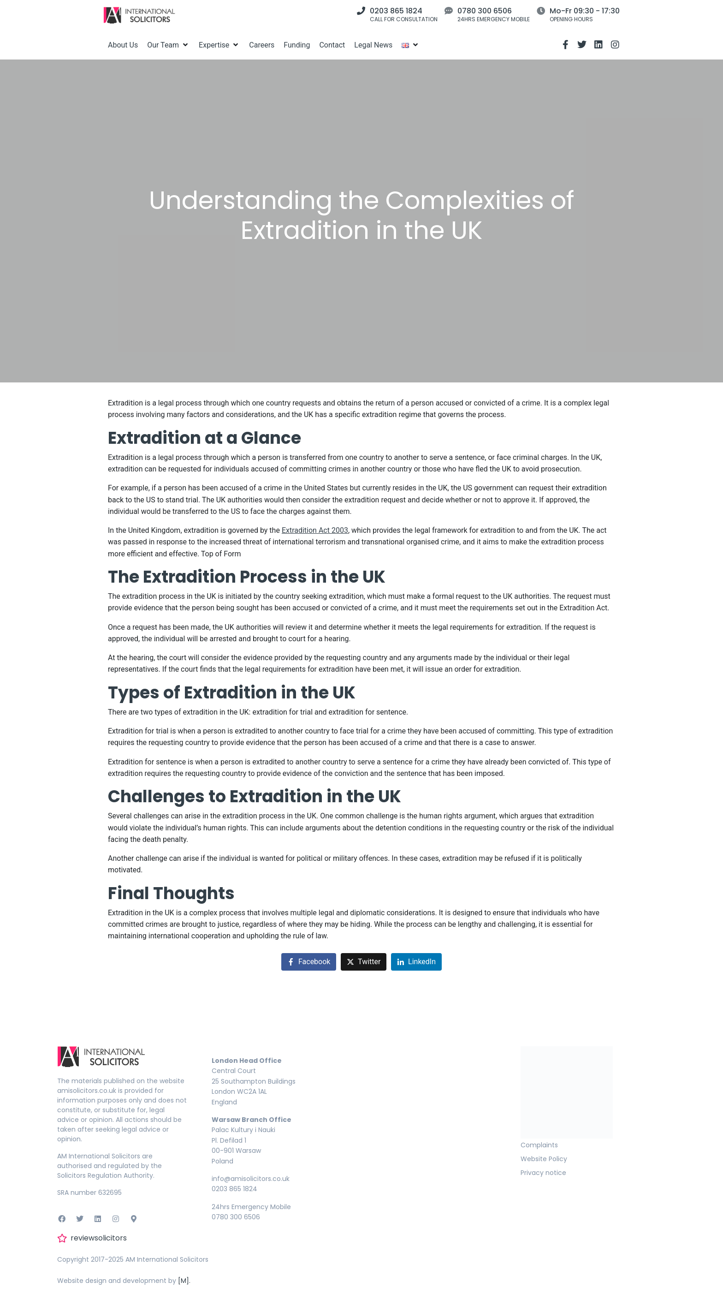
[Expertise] (219, 45)
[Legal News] (373, 45)
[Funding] (296, 45)
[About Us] (122, 45)
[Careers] (261, 45)
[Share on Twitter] (363, 962)
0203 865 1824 (396, 11)
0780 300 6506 (484, 11)
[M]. (184, 1280)
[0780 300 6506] (448, 10)
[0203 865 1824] (361, 10)
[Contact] (332, 45)
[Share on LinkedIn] (416, 962)
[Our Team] (168, 45)
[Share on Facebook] (308, 962)
